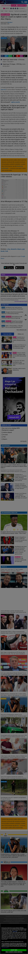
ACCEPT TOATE (14, 950)
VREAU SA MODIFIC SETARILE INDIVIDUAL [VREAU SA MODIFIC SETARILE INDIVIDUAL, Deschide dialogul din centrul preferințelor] (14, 951)
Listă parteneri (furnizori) (4, 947)
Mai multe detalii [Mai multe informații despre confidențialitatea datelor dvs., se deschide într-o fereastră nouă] (15, 931)
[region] (14, 938)
